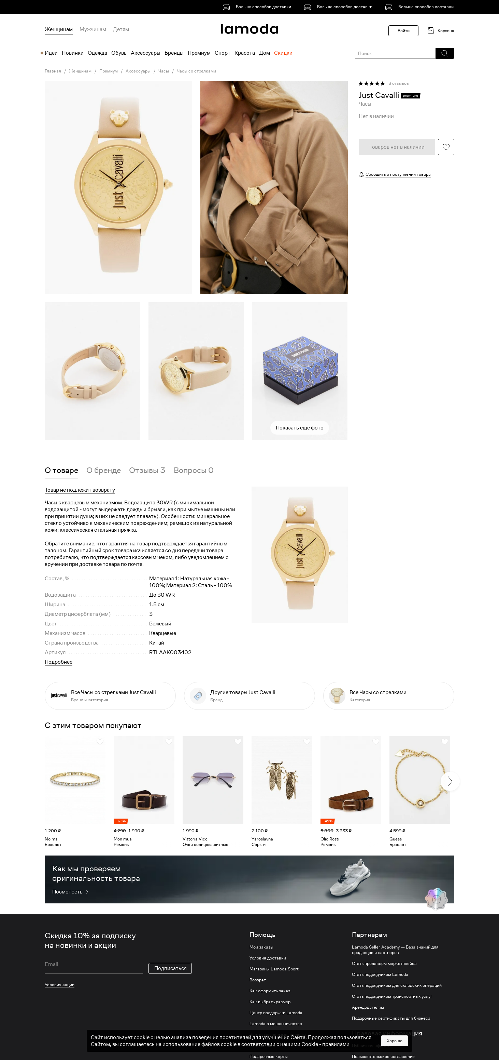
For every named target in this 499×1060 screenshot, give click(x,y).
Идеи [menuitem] (51, 53)
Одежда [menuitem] (97, 53)
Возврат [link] (258, 980)
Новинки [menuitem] (73, 53)
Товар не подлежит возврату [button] (80, 490)
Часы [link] (163, 71)
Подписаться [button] (170, 968)
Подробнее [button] (58, 662)
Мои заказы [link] (261, 947)
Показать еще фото (300, 427)
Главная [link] (53, 71)
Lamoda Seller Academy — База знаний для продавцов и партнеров (395, 949)
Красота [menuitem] (244, 53)
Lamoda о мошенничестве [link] (276, 1023)
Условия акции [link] (59, 985)
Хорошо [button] (394, 1041)
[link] (258, 7)
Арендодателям (368, 1007)
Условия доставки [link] (268, 958)
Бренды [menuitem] (174, 53)
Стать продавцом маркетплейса (384, 963)
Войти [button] (404, 31)
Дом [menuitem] (264, 53)
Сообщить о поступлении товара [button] (398, 174)
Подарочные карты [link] (269, 1056)
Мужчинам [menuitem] (93, 29)
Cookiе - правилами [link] (325, 1044)
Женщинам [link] (80, 71)
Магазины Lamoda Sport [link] (274, 969)
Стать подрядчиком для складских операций (397, 985)
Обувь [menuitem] (119, 53)
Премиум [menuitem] (199, 53)
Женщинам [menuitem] (59, 29)
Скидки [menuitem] (283, 53)
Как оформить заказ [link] (270, 991)
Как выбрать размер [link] (270, 1002)
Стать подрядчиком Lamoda (380, 974)
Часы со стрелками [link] (196, 71)
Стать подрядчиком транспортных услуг (392, 996)
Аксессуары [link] (138, 71)
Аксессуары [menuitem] (145, 53)
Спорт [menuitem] (222, 53)
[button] (444, 53)
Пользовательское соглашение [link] (383, 1056)
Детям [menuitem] (121, 29)
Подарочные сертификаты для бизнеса (391, 1018)
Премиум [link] (108, 71)
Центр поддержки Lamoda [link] (276, 1013)
